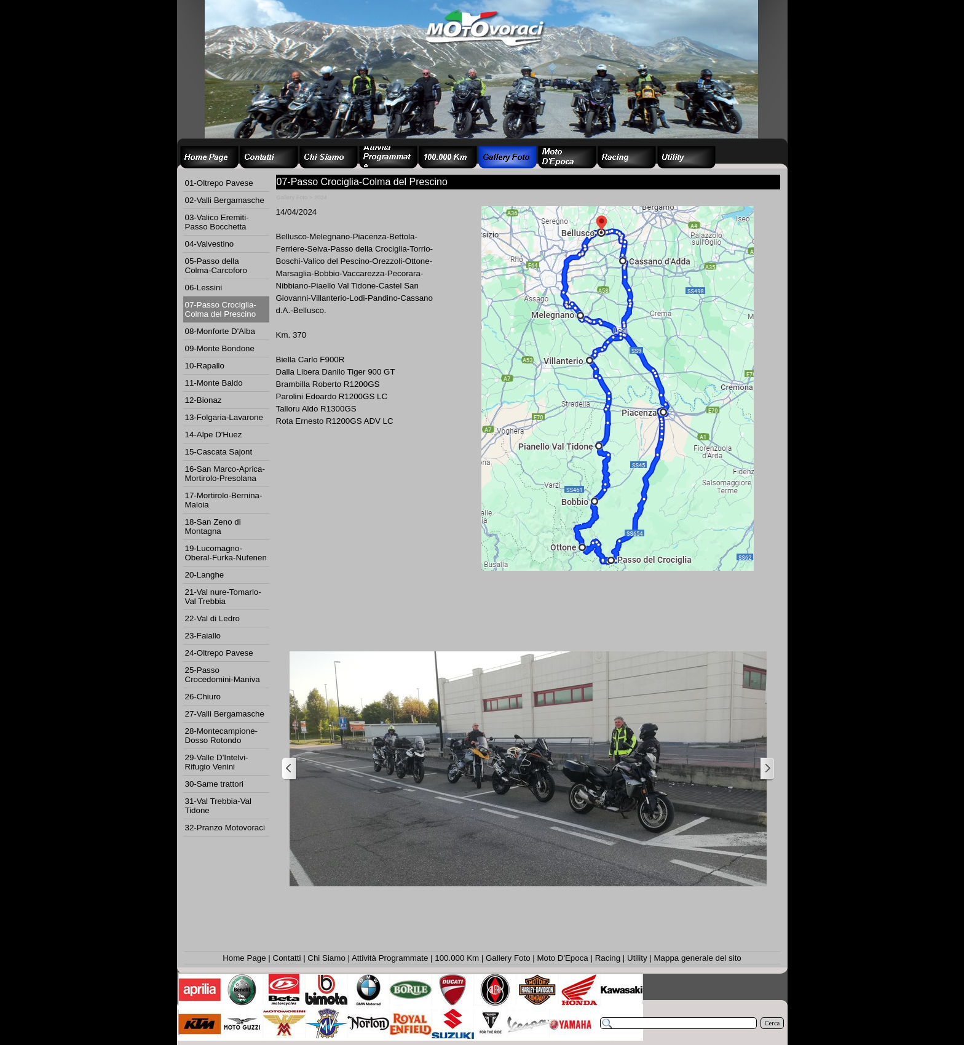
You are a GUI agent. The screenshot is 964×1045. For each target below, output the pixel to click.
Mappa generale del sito (697, 958)
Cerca (772, 1023)
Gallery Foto (508, 958)
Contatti (287, 958)
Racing (608, 958)
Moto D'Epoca (562, 958)
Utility (637, 958)
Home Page (244, 958)
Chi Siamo (326, 958)
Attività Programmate (390, 958)
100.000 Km (457, 958)
